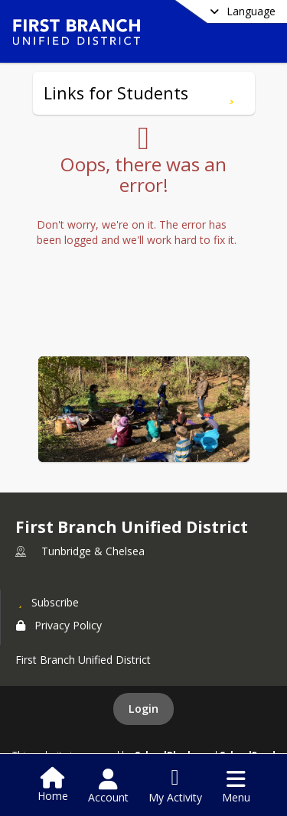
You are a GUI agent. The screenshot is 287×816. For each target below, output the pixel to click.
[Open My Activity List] (175, 786)
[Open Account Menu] (108, 786)
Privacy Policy (59, 625)
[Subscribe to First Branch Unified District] (47, 601)
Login (143, 708)
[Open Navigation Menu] (236, 786)
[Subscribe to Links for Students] (231, 93)
